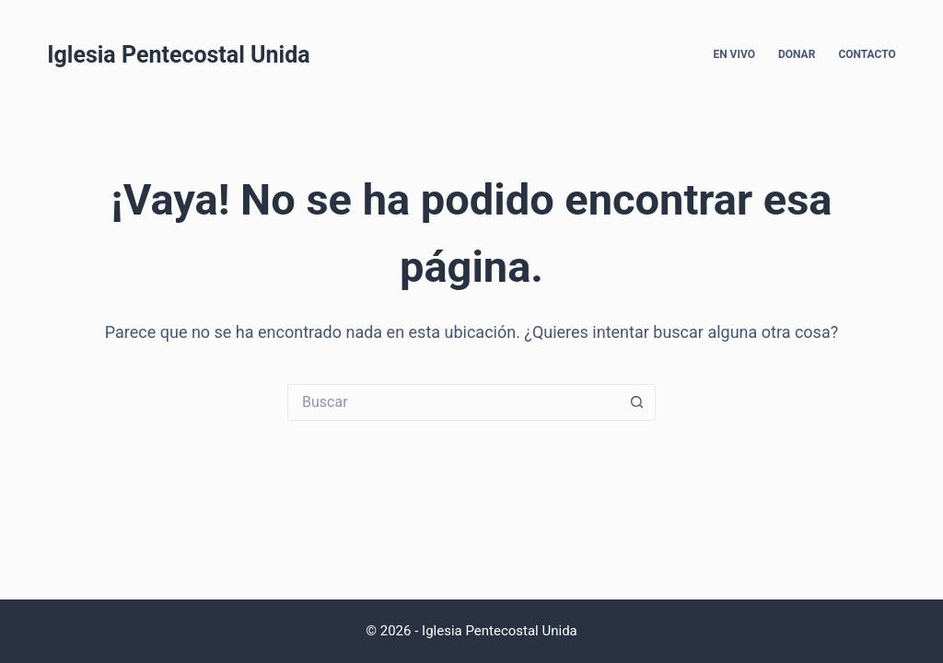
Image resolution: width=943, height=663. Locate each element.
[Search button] (637, 402)
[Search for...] (453, 402)
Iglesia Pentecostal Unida (178, 54)
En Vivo (734, 54)
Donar (796, 54)
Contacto (866, 54)
